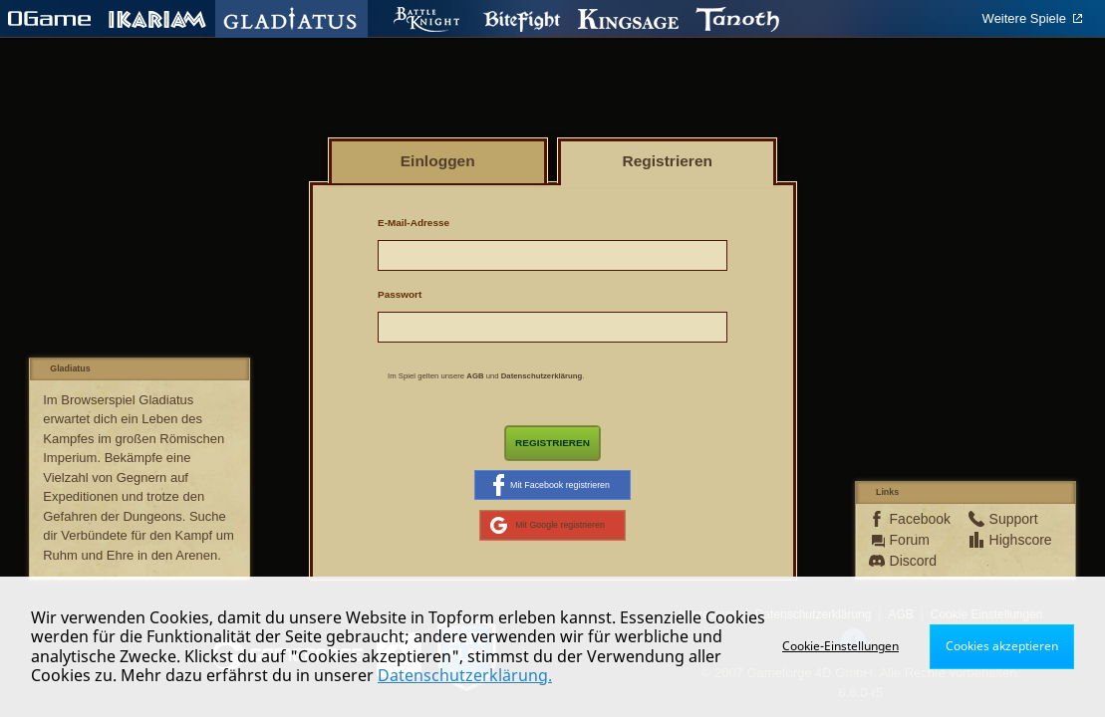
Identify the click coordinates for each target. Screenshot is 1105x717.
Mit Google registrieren (547, 525)
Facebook (914, 519)
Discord (913, 561)
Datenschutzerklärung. (465, 675)
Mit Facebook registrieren (551, 485)
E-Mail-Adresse (413, 222)
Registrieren (552, 442)
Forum (910, 540)
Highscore (1013, 540)
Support (1013, 519)
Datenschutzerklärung (541, 375)
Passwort (399, 294)
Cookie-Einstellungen (840, 645)
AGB (474, 375)
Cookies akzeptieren (1002, 645)
